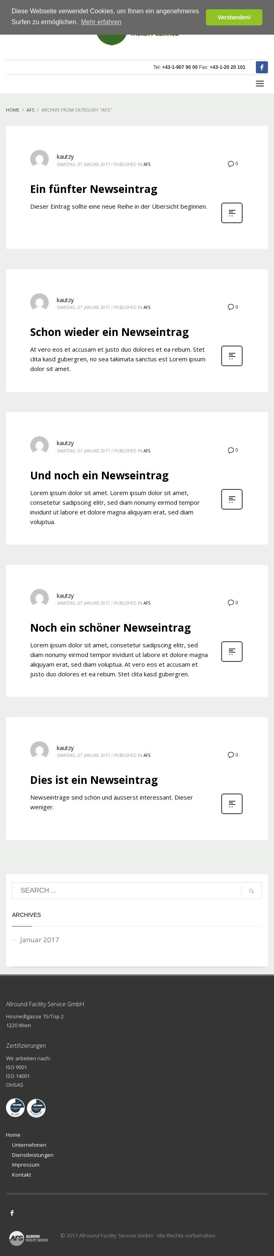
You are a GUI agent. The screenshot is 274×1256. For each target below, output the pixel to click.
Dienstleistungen (33, 1155)
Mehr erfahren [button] (101, 22)
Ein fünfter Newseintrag (93, 189)
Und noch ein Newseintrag (99, 475)
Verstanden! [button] (234, 17)
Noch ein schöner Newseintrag (110, 627)
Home (13, 1134)
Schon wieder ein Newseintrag (109, 332)
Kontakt (21, 1174)
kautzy (65, 156)
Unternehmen (29, 1144)
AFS (146, 164)
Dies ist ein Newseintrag (94, 780)
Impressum (25, 1164)
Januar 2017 (39, 939)
